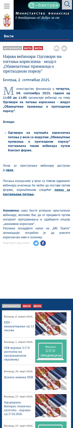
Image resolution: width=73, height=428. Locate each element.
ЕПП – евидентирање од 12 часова (19, 326)
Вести (9, 36)
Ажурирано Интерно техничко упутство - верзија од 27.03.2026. (17, 406)
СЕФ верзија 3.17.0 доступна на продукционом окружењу (17, 352)
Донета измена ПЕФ (18, 377)
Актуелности (11, 306)
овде (9, 170)
